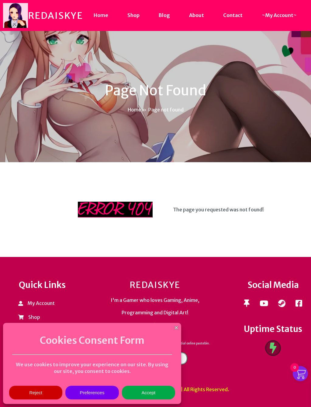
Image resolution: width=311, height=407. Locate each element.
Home (134, 110)
